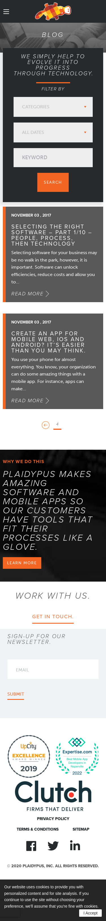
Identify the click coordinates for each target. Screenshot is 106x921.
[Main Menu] (6, 11)
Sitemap (81, 829)
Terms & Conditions (38, 829)
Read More (27, 294)
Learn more (22, 562)
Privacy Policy (53, 818)
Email (22, 670)
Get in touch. (53, 616)
